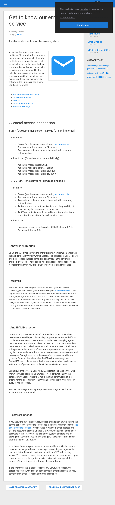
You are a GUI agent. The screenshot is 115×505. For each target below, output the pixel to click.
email (106, 72)
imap (89, 77)
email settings (92, 66)
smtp (101, 77)
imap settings (104, 66)
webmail (108, 77)
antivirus (98, 73)
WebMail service (62, 290)
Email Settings (95, 42)
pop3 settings (92, 69)
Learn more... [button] (67, 17)
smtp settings (103, 69)
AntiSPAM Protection (23, 103)
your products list (61, 144)
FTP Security (94, 34)
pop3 (95, 77)
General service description (26, 94)
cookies (84, 9)
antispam (90, 73)
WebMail (17, 100)
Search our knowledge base (64, 487)
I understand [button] (83, 25)
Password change (21, 106)
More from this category (23, 487)
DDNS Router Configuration (101, 50)
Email (19, 34)
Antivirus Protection (22, 97)
